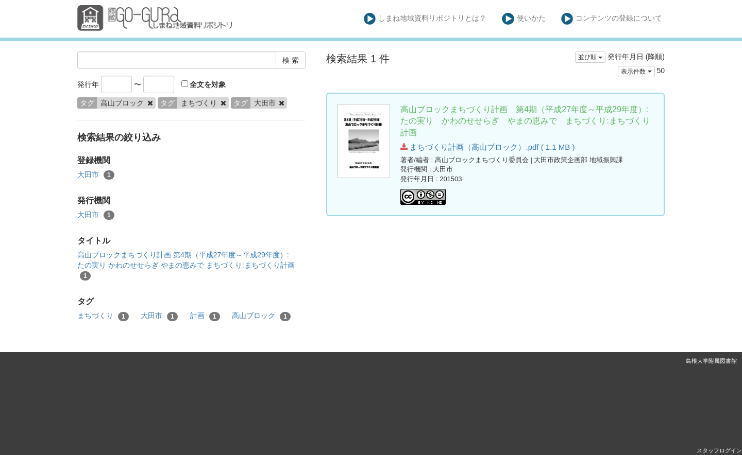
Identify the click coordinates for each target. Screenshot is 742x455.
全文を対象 (203, 84)
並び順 (590, 57)
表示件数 (636, 71)
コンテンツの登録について (612, 19)
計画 (205, 316)
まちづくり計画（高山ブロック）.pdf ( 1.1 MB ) (487, 147)
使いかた (524, 19)
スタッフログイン (719, 450)
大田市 (95, 175)
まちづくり (103, 316)
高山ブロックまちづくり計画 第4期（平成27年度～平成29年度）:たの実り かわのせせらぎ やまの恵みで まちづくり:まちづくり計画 (186, 266)
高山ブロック (261, 316)
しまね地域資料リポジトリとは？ (425, 19)
